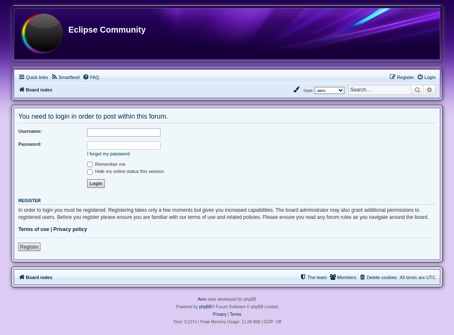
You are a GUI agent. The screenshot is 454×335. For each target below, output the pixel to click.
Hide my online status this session (125, 171)
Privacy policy (70, 229)
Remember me (106, 164)
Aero (202, 299)
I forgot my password (108, 153)
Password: (30, 144)
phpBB (205, 307)
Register (29, 247)
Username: (30, 131)
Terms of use (33, 229)
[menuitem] (65, 77)
